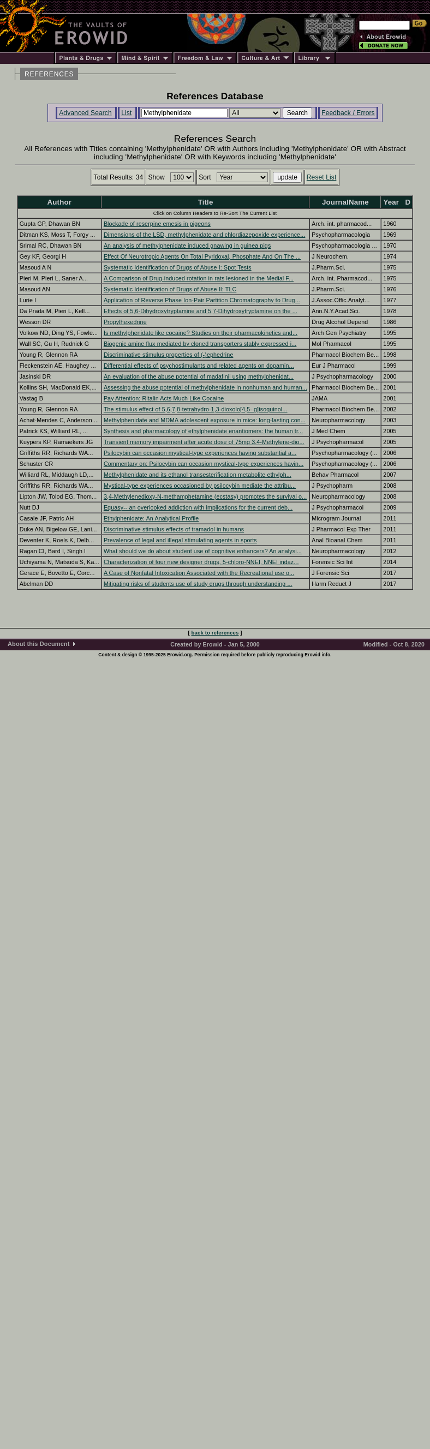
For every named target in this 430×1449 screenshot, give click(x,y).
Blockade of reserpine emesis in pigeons (157, 223)
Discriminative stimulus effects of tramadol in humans (174, 529)
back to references (215, 633)
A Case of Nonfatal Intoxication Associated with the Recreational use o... (199, 573)
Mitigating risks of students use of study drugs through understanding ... (198, 583)
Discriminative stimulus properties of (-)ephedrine (169, 354)
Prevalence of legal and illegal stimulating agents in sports (180, 540)
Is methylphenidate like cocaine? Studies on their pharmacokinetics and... (200, 333)
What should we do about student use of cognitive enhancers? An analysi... (203, 551)
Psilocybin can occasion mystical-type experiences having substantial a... (200, 453)
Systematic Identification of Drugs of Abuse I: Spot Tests (178, 267)
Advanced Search (85, 113)
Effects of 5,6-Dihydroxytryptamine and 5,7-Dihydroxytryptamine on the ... (200, 311)
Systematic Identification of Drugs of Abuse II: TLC (170, 289)
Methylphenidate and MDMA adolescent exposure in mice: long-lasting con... (205, 420)
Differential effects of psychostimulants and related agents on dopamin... (199, 365)
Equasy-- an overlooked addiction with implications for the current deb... (198, 507)
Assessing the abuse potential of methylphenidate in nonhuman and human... (205, 387)
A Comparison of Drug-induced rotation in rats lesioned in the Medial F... (199, 278)
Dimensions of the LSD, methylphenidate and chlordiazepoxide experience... (205, 234)
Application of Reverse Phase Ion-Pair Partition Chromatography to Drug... (202, 300)
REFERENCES (49, 74)
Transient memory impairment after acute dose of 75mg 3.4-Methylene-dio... (204, 442)
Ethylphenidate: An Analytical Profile (151, 518)
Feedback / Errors (347, 113)
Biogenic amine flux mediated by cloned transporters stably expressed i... (200, 343)
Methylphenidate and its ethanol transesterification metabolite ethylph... (197, 474)
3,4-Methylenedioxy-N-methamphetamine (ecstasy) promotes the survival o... (205, 496)
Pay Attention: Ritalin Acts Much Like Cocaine (164, 398)
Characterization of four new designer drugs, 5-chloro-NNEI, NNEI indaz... (201, 562)
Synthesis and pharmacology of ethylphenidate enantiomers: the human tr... (203, 431)
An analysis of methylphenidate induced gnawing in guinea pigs (187, 245)
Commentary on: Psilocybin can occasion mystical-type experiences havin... (204, 463)
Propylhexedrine (125, 322)
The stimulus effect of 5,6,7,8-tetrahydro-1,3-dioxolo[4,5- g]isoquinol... (196, 409)
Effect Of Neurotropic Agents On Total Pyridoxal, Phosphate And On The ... (202, 256)
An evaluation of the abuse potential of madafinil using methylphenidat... (199, 376)
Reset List (322, 177)
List (126, 113)
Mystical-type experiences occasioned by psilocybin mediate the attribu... (200, 485)
